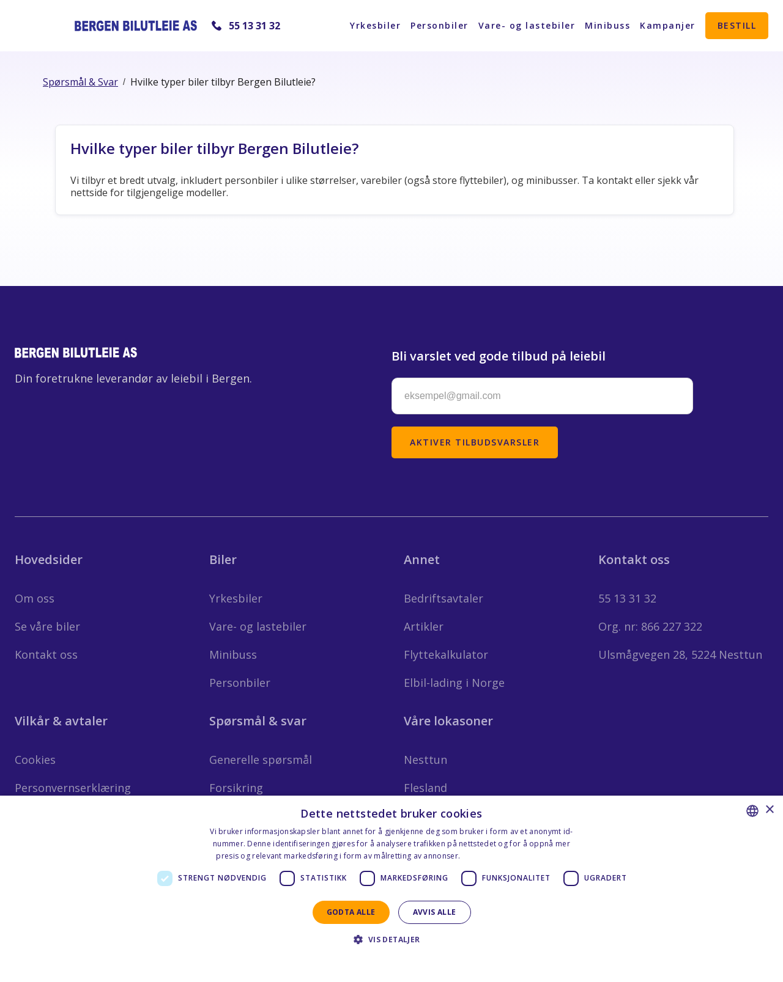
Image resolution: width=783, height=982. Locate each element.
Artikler (423, 626)
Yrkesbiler (375, 25)
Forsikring (236, 787)
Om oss (34, 598)
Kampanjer (668, 25)
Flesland (425, 787)
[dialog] (391, 889)
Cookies (35, 759)
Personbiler (439, 25)
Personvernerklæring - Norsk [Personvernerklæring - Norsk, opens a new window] (514, 856)
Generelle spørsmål (260, 759)
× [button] (769, 810)
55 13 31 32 (254, 25)
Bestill (737, 25)
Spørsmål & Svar (80, 82)
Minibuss (607, 25)
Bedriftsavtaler (443, 598)
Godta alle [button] (351, 912)
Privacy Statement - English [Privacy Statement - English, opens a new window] (384, 960)
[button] (391, 939)
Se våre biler (47, 626)
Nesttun (425, 759)
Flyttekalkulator (446, 654)
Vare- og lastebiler (527, 25)
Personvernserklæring (73, 787)
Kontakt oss (46, 654)
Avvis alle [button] (434, 912)
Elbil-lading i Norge (454, 682)
